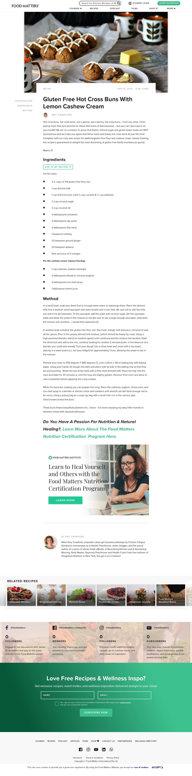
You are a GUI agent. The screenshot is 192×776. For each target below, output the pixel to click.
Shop (153, 8)
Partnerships (125, 741)
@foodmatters (18, 628)
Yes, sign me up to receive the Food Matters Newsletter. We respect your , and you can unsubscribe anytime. (95, 703)
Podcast (115, 8)
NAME (46, 695)
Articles (75, 741)
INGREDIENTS (25, 106)
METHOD (28, 110)
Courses (74, 8)
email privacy (125, 702)
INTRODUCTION (24, 101)
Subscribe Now (96, 712)
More (170, 8)
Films (135, 8)
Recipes (94, 8)
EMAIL (104, 695)
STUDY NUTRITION (168, 3)
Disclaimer (77, 758)
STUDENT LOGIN (138, 3)
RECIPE (47, 89)
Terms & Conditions (94, 758)
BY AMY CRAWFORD (72, 536)
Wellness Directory (146, 741)
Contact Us (108, 741)
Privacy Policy (113, 758)
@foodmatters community (72, 628)
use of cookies (141, 767)
